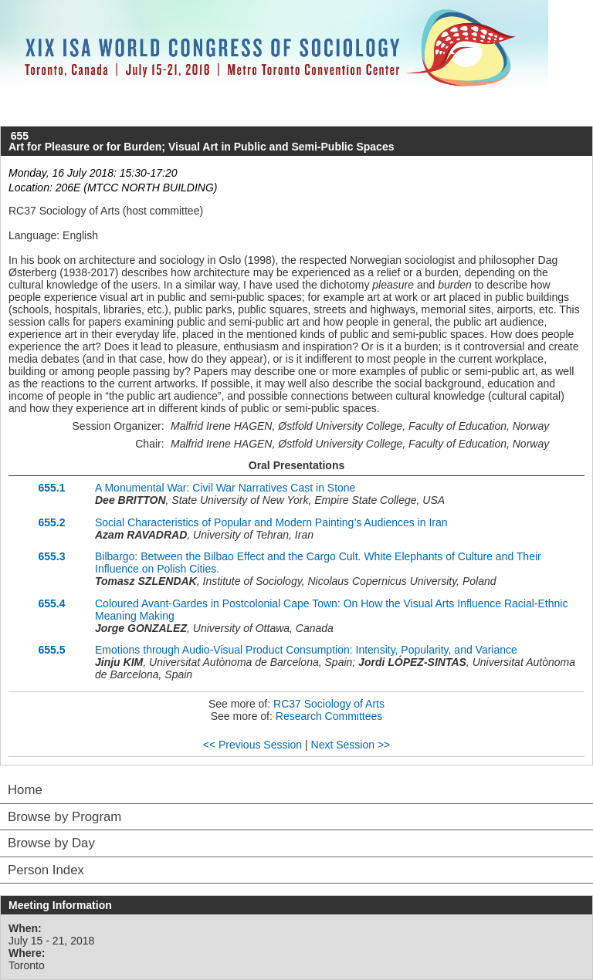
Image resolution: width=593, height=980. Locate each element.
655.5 (51, 650)
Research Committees (329, 716)
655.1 (51, 488)
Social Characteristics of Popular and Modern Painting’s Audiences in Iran (271, 522)
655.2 (51, 522)
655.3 (51, 556)
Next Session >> (351, 744)
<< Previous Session (252, 744)
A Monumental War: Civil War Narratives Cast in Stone (225, 488)
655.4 (51, 603)
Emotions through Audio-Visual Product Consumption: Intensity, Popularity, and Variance (306, 650)
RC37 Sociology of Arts (329, 704)
